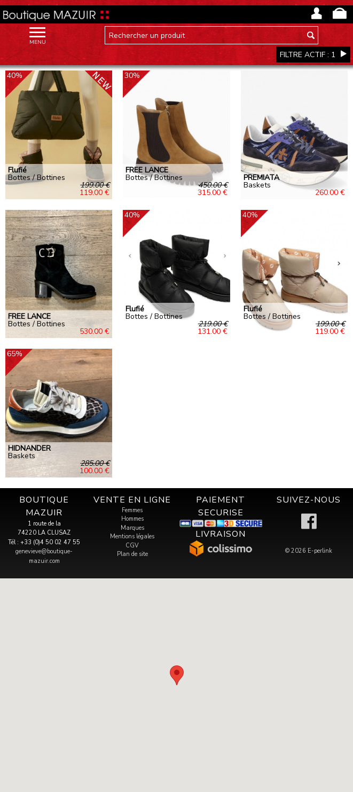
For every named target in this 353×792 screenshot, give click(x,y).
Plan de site (132, 554)
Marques (132, 528)
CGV (132, 546)
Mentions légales (132, 536)
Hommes (132, 519)
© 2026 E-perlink (308, 551)
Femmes (132, 510)
